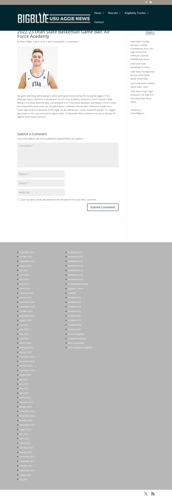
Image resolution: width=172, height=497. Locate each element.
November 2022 (27, 415)
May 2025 (24, 279)
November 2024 (27, 306)
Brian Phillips (26, 41)
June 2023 (24, 384)
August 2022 (25, 429)
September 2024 (27, 315)
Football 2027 (74, 320)
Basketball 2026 (75, 270)
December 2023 (27, 356)
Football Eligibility (76, 334)
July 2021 (23, 479)
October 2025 (25, 256)
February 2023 (26, 402)
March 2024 (25, 343)
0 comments (72, 41)
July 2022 (23, 433)
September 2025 (27, 261)
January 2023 (25, 406)
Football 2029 (74, 329)
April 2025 (24, 284)
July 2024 (23, 324)
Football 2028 (74, 324)
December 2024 (27, 302)
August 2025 (25, 265)
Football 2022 (74, 297)
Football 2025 (74, 311)
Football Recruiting (77, 338)
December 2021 (27, 456)
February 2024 (26, 347)
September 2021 (27, 470)
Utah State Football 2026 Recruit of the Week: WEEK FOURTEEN (142, 75)
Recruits (113, 13)
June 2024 (24, 329)
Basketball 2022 (75, 252)
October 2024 (25, 311)
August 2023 (25, 374)
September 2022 (27, 424)
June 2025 (24, 275)
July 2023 (23, 379)
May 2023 (24, 388)
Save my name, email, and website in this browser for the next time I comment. (59, 199)
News (97, 13)
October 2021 (25, 465)
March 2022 (25, 443)
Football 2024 (74, 306)
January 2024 (25, 352)
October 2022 (25, 420)
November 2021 (27, 461)
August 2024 (25, 320)
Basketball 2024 (75, 261)
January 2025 (25, 297)
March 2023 (25, 397)
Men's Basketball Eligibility (80, 347)
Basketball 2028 (75, 279)
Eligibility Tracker (135, 13)
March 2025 (25, 288)
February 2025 (26, 293)
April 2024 (24, 338)
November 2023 (27, 361)
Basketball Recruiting (78, 284)
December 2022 (27, 411)
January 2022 (25, 452)
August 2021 (25, 475)
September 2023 (27, 370)
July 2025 (23, 270)
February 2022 (26, 447)
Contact (99, 22)
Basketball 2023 (75, 256)
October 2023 (25, 365)
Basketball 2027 (75, 275)
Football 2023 (74, 302)
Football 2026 (74, 315)
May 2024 (24, 334)
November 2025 (27, 252)
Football (72, 293)
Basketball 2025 (75, 265)
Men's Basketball (55, 41)
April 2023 (24, 393)
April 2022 (24, 438)
